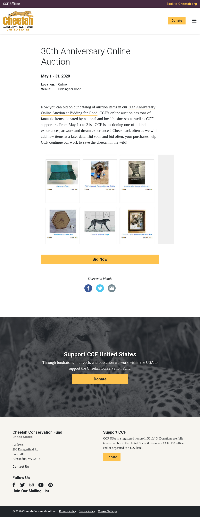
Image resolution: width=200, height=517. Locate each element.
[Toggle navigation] (194, 20)
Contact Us (20, 466)
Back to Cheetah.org (181, 4)
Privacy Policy (67, 511)
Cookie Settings (107, 511)
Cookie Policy (87, 511)
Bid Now (100, 259)
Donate (176, 21)
